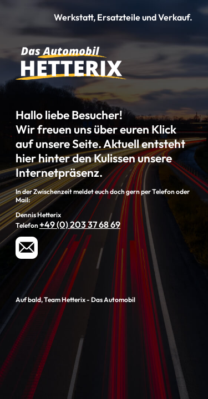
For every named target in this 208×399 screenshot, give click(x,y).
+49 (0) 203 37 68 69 (79, 224)
